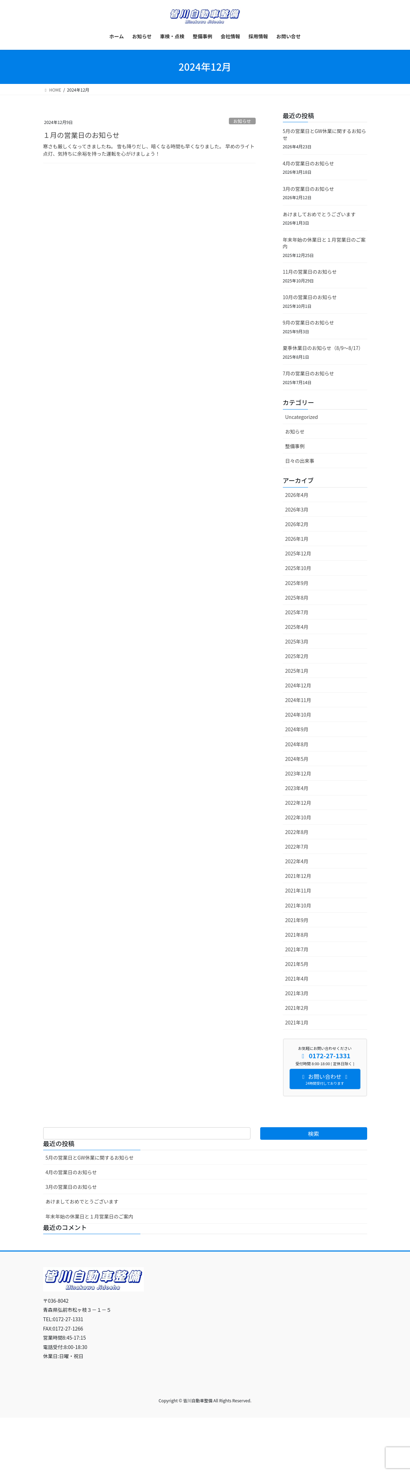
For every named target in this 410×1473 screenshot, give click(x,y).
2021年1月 (297, 1022)
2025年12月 (298, 553)
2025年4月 (297, 626)
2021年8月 (297, 934)
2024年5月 (297, 758)
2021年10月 (298, 905)
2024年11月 (298, 699)
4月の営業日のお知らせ (308, 163)
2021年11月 (298, 890)
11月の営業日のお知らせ (310, 271)
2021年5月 (297, 963)
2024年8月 (297, 744)
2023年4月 (297, 788)
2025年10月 (298, 567)
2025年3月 (297, 641)
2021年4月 (297, 978)
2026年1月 (297, 538)
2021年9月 (297, 920)
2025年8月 (297, 597)
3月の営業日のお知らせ (308, 188)
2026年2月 (297, 524)
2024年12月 (298, 685)
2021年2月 (297, 1007)
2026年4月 (297, 494)
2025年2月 (297, 656)
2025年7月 (297, 612)
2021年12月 (298, 875)
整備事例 (295, 446)
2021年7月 (297, 949)
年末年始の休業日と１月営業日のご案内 (324, 243)
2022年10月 (298, 817)
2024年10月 (298, 714)
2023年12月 (298, 773)
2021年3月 (297, 993)
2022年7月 (297, 846)
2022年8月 (297, 831)
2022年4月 (297, 861)
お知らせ (242, 121)
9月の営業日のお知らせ (308, 322)
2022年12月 (298, 802)
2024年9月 (297, 729)
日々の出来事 (300, 460)
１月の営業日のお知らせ (81, 135)
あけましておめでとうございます (319, 214)
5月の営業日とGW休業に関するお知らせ (324, 134)
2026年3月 (297, 509)
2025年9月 (297, 582)
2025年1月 (297, 670)
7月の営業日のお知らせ (308, 373)
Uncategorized (301, 416)
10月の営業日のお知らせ (310, 297)
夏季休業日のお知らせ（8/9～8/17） (323, 347)
